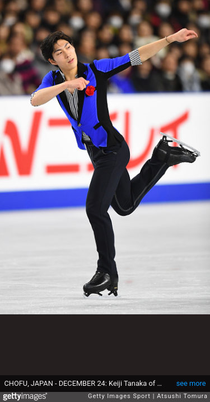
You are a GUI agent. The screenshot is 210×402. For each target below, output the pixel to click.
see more (191, 383)
